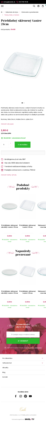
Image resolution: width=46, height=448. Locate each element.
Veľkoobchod (7, 363)
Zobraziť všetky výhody (9, 175)
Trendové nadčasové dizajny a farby (16, 166)
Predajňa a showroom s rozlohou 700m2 (18, 170)
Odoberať (23, 341)
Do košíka (23, 144)
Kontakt (5, 377)
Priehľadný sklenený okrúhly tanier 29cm (9, 226)
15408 (13, 29)
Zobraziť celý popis (7, 124)
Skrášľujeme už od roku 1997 (13, 159)
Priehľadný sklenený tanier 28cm (27, 226)
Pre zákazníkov (7, 358)
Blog (3, 372)
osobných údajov (29, 348)
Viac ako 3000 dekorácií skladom (15, 163)
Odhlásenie (38, 348)
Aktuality (5, 368)
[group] (10, 219)
